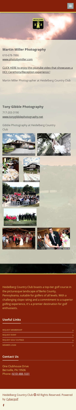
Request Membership (12, 330)
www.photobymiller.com (17, 59)
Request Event (9, 335)
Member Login (9, 345)
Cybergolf (12, 399)
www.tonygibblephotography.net (22, 117)
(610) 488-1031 (21, 374)
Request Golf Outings (13, 340)
